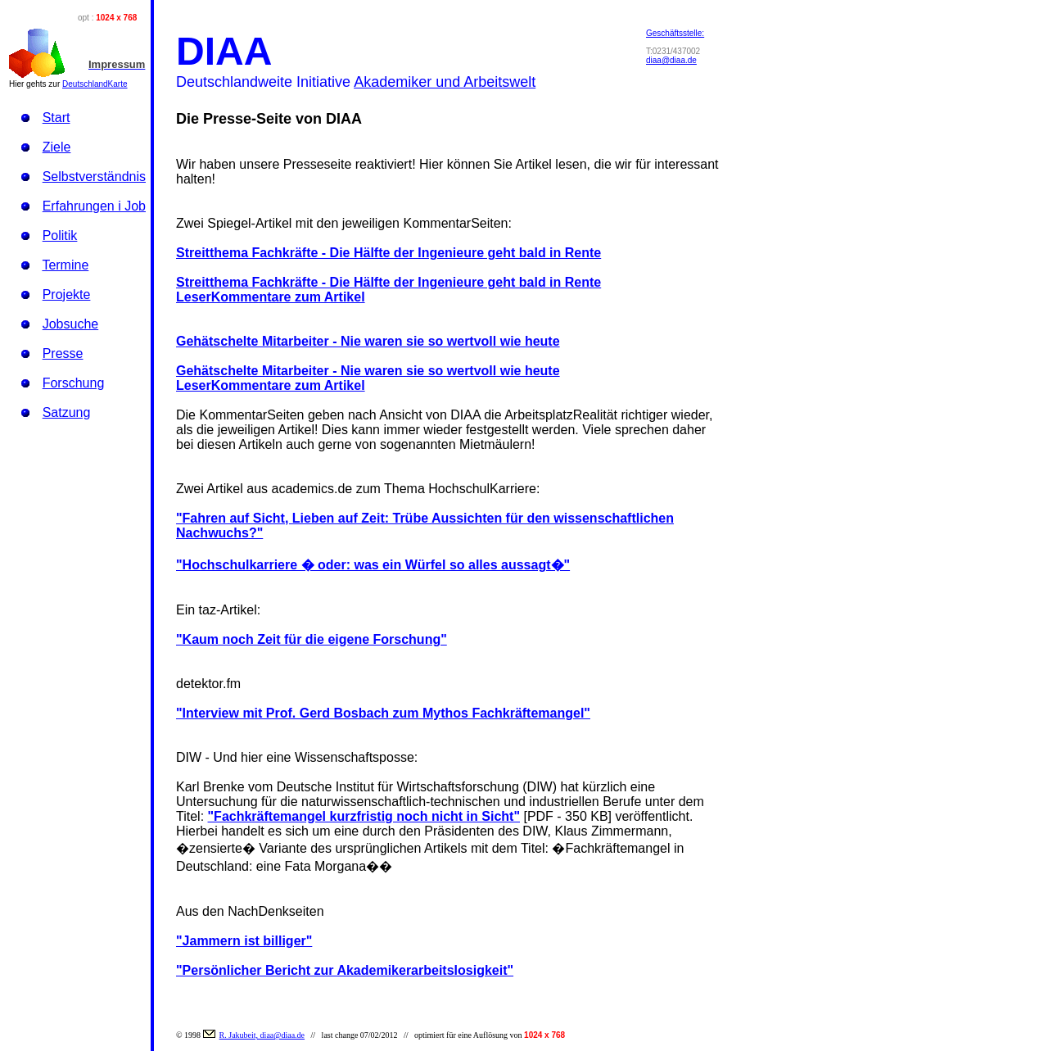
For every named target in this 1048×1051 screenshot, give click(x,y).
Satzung (67, 412)
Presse (63, 353)
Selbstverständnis (94, 176)
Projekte (67, 294)
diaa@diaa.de (671, 60)
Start (56, 118)
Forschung (74, 383)
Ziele (57, 147)
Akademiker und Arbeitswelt (444, 82)
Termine (65, 265)
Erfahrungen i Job (94, 206)
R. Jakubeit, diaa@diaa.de (262, 1035)
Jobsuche (71, 324)
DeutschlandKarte (95, 83)
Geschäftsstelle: (675, 33)
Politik (60, 235)
